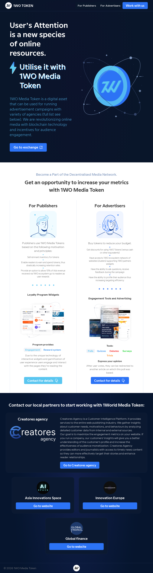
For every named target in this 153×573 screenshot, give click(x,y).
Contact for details (43, 380)
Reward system (52, 349)
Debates (114, 351)
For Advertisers (110, 5)
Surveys (127, 351)
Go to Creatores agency (79, 465)
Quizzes (101, 351)
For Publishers (87, 5)
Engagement (32, 349)
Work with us (135, 5)
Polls (90, 351)
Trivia (110, 355)
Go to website (43, 506)
